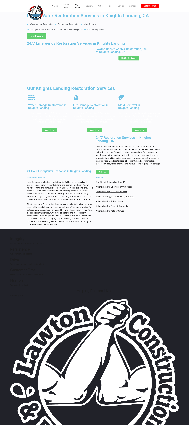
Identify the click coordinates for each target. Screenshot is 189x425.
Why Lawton (77, 6)
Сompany (89, 6)
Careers (121, 6)
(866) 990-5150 (149, 6)
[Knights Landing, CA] (60, 66)
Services (55, 6)
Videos (100, 6)
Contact (132, 6)
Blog (110, 6)
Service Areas (66, 6)
